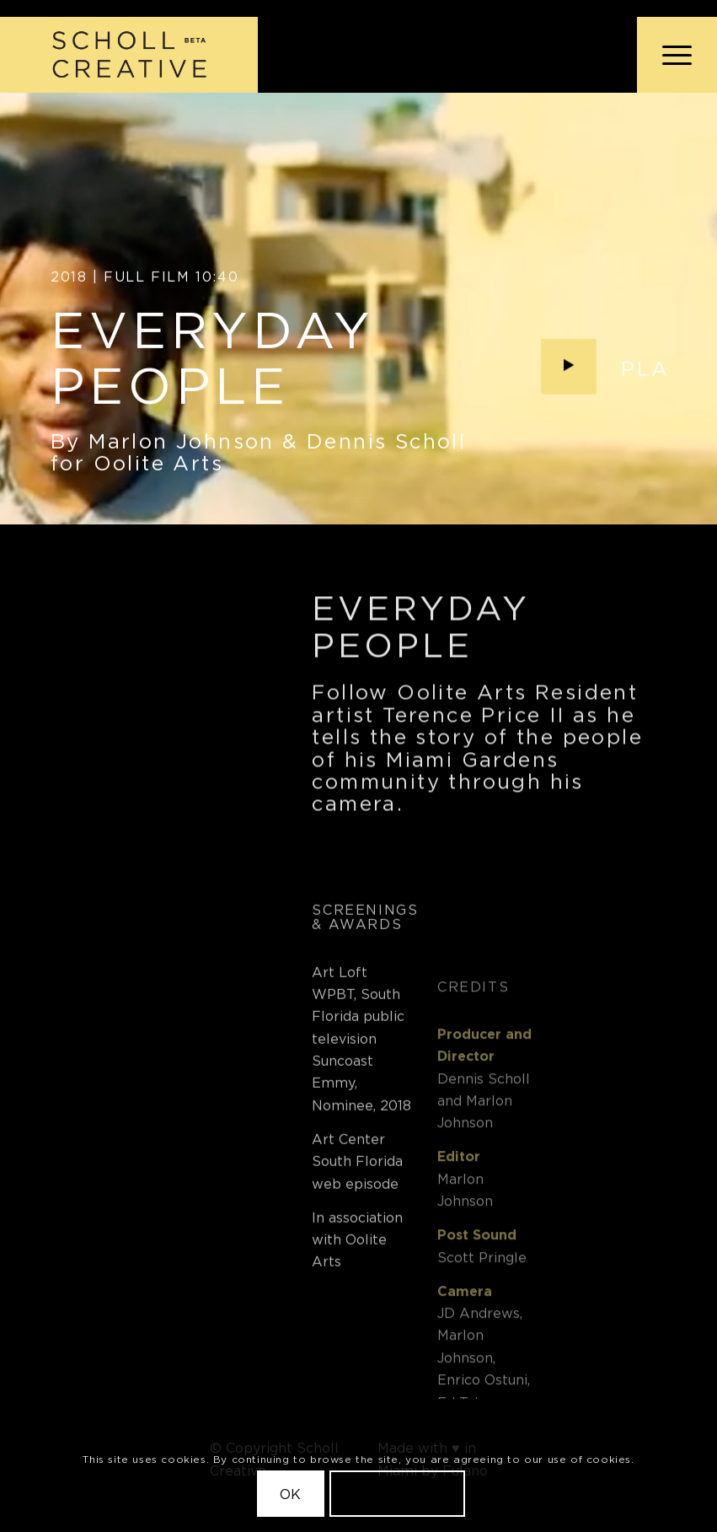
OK (291, 1494)
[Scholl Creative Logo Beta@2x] (129, 55)
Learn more (397, 1494)
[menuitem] (668, 55)
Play (652, 371)
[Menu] (668, 55)
